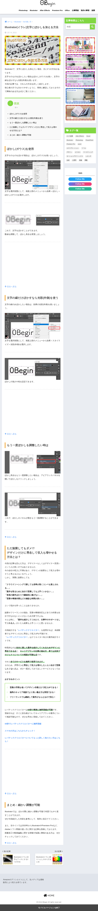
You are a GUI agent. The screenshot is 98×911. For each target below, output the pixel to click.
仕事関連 (75, 10)
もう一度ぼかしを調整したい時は (23, 123)
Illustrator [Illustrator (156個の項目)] (70, 140)
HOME (49, 895)
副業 (93, 10)
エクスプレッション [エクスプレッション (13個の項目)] (73, 148)
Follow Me (80, 179)
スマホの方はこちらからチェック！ (20, 731)
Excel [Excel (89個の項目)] (88, 136)
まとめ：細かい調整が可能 (20, 135)
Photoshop (23, 10)
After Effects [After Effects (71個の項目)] (80, 136)
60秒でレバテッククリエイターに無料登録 (23, 724)
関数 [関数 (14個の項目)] (86, 160)
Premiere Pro (57, 10)
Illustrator (34, 10)
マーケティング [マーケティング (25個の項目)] (88, 152)
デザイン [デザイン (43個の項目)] (69, 152)
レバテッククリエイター (28, 630)
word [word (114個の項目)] (79, 144)
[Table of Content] (16, 107)
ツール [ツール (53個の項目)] (84, 148)
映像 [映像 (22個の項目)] (80, 160)
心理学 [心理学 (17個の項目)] (74, 160)
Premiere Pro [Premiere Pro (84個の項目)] (71, 144)
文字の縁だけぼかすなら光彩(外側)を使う (26, 118)
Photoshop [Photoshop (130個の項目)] (79, 140)
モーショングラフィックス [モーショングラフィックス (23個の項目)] (75, 156)
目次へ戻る (11, 287)
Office (67, 10)
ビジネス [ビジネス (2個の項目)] (77, 152)
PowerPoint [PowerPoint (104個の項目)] (89, 140)
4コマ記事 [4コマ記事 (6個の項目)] (70, 136)
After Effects (45, 10)
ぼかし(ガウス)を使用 (18, 114)
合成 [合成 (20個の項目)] (68, 160)
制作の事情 (85, 10)
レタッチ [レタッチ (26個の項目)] (88, 156)
